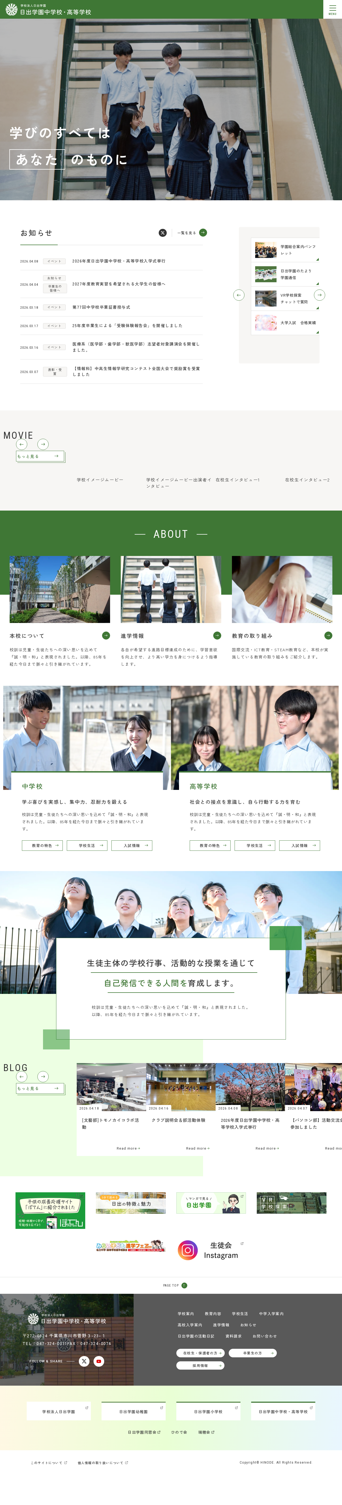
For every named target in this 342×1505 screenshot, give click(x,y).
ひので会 (179, 1462)
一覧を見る (187, 232)
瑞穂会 (204, 1462)
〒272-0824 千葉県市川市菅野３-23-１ (64, 1365)
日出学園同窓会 (142, 1462)
